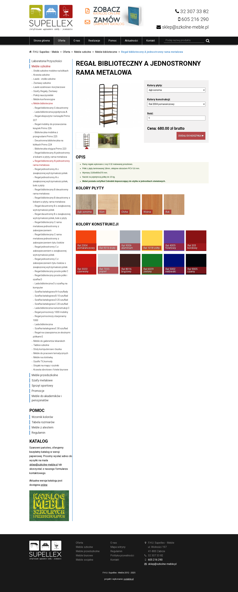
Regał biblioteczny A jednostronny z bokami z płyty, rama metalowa (51, 154)
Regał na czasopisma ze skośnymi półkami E (51, 334)
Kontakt (150, 40)
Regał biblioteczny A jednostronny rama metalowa (152, 51)
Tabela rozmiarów (43, 422)
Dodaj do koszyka (190, 135)
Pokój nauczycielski (43, 95)
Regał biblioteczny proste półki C (51, 271)
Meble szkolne (82, 51)
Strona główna (42, 40)
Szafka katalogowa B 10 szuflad (51, 295)
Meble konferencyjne (44, 99)
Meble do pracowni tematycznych (50, 353)
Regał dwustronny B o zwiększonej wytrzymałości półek (51, 208)
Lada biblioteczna (44, 324)
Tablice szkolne (41, 345)
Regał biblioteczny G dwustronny (51, 108)
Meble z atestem (42, 427)
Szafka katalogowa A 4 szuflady (51, 291)
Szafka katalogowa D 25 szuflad (51, 300)
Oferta (61, 40)
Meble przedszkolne (45, 375)
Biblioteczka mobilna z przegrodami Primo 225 (45, 134)
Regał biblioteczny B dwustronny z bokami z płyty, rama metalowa (51, 199)
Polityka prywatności (122, 555)
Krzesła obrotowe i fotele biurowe (50, 369)
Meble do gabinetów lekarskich (49, 341)
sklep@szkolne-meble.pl (43, 464)
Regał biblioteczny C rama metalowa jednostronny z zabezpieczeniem (47, 226)
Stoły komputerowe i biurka (47, 349)
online (44, 484)
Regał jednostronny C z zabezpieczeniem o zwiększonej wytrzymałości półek (50, 250)
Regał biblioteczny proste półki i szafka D (50, 277)
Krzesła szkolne (41, 75)
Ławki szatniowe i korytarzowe (49, 87)
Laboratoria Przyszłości (47, 61)
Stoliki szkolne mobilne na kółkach (50, 70)
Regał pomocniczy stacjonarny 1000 (49, 318)
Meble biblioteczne (106, 51)
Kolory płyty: (154, 85)
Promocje (38, 390)
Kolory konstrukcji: (158, 99)
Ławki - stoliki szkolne (44, 79)
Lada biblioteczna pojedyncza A (51, 112)
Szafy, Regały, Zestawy (45, 91)
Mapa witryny (118, 547)
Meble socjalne (84, 559)
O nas (77, 40)
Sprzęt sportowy (42, 385)
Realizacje (94, 40)
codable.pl (129, 579)
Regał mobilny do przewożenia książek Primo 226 (49, 126)
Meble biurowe (84, 555)
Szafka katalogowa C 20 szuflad (51, 304)
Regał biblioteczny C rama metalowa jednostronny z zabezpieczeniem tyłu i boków (48, 238)
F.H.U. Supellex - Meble (46, 51)
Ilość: (150, 113)
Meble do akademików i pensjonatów (47, 398)
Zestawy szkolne (42, 83)
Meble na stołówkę (43, 357)
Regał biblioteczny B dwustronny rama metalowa (50, 191)
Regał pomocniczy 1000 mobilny (51, 312)
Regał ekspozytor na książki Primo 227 (51, 118)
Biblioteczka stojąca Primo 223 (50, 148)
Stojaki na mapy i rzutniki (46, 365)
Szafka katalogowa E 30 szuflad (51, 328)
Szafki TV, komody (42, 361)
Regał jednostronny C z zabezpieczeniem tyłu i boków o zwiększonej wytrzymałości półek (50, 263)
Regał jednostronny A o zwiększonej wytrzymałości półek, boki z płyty (50, 181)
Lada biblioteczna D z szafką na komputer (50, 285)
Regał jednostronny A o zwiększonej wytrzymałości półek (50, 171)
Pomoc (112, 40)
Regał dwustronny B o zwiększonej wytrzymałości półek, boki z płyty (51, 216)
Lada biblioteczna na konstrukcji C (52, 308)
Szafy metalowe (42, 380)
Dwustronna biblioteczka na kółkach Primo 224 (48, 142)
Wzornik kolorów (42, 417)
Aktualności (131, 40)
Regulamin (38, 432)
